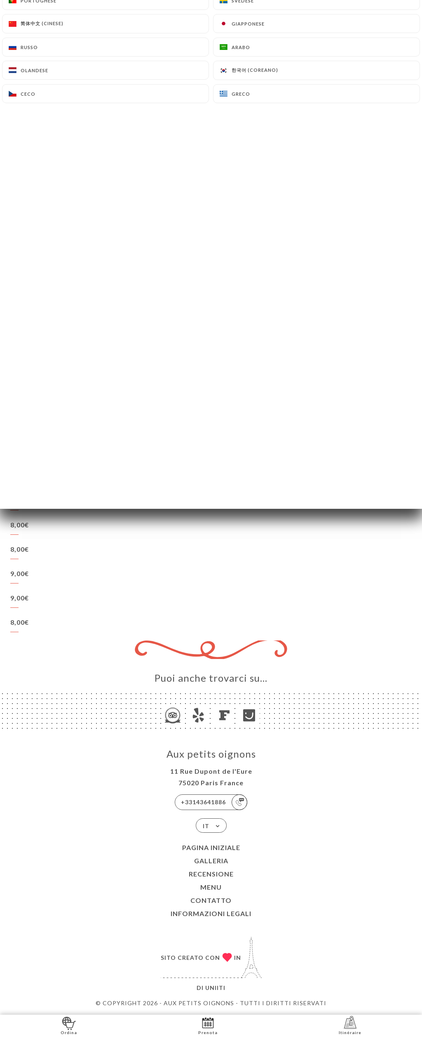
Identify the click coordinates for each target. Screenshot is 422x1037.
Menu (211, 887)
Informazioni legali (211, 913)
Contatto (211, 900)
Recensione (211, 874)
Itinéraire (350, 1025)
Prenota (208, 1025)
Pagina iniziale (211, 847)
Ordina (69, 1025)
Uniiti (215, 987)
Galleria (211, 861)
